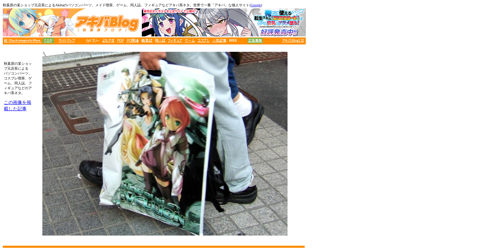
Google (256, 5)
